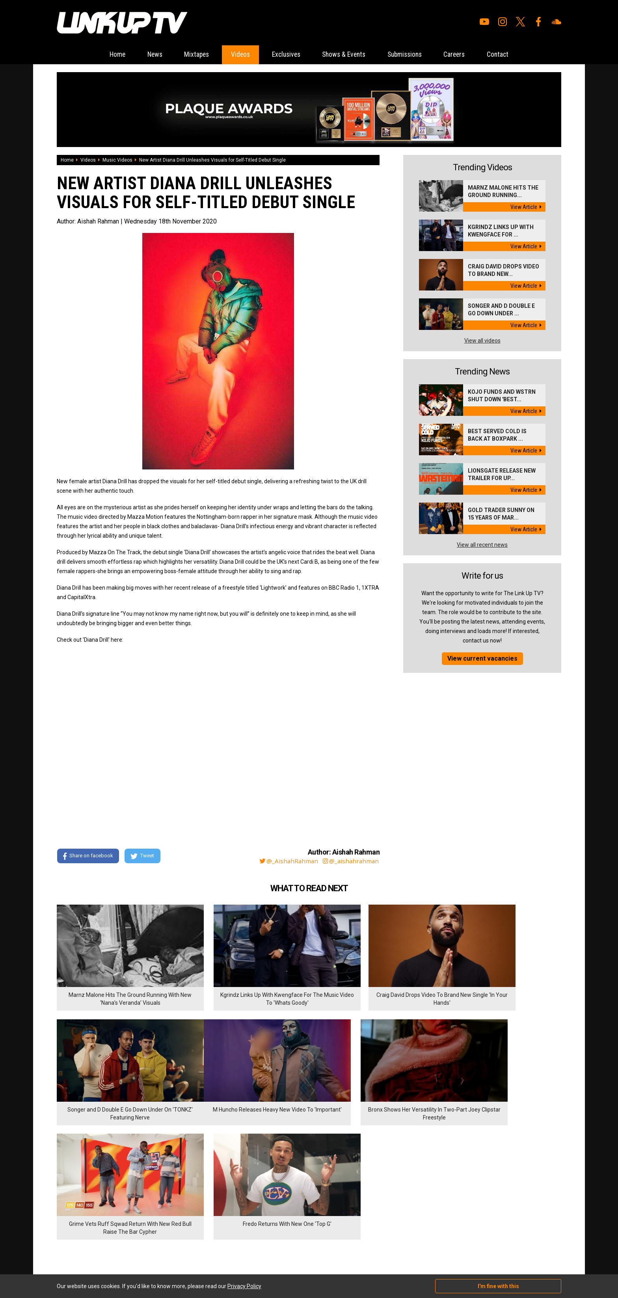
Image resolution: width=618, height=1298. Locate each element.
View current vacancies (482, 658)
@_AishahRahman (287, 861)
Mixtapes (189, 54)
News (144, 54)
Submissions (411, 54)
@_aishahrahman (351, 861)
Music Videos (117, 160)
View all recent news (482, 545)
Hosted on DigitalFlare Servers (86, 1255)
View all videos (482, 340)
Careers (465, 54)
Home (104, 54)
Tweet (143, 856)
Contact (511, 54)
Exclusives (284, 54)
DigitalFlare (147, 1248)
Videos (235, 54)
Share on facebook (88, 856)
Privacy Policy (143, 1207)
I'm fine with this (498, 1286)
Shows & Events (346, 54)
